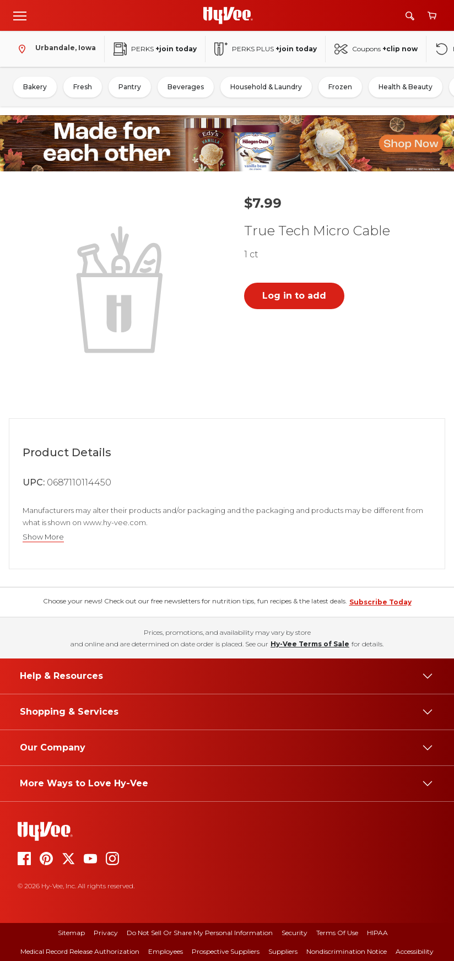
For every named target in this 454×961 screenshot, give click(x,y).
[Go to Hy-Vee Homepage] (228, 15)
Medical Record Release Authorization (79, 951)
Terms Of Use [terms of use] (337, 932)
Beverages (185, 87)
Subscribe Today (380, 602)
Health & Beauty (406, 87)
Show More (43, 537)
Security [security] (294, 932)
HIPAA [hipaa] (377, 932)
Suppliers (283, 951)
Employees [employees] (165, 951)
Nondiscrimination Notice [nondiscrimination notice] (346, 951)
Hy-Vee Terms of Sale (310, 644)
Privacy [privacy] (106, 932)
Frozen (340, 87)
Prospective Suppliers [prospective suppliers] (226, 951)
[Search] (410, 15)
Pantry (129, 87)
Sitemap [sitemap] (71, 932)
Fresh (82, 87)
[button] (122, 288)
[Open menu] (19, 15)
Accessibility (415, 951)
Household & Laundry (266, 87)
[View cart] (432, 16)
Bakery (35, 87)
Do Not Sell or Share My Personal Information (200, 932)
